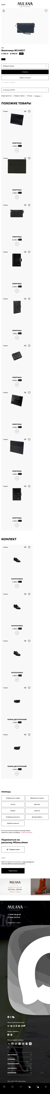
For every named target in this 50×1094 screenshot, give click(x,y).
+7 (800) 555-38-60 (26, 832)
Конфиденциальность (13, 817)
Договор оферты (37, 817)
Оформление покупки (37, 798)
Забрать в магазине (25, 77)
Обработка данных (13, 823)
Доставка (37, 804)
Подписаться (13, 871)
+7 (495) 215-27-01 (14, 917)
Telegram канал (13, 849)
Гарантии (37, 810)
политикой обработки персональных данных (13, 863)
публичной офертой (28, 861)
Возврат (12, 810)
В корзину (25, 72)
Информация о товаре (13, 798)
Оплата (13, 804)
